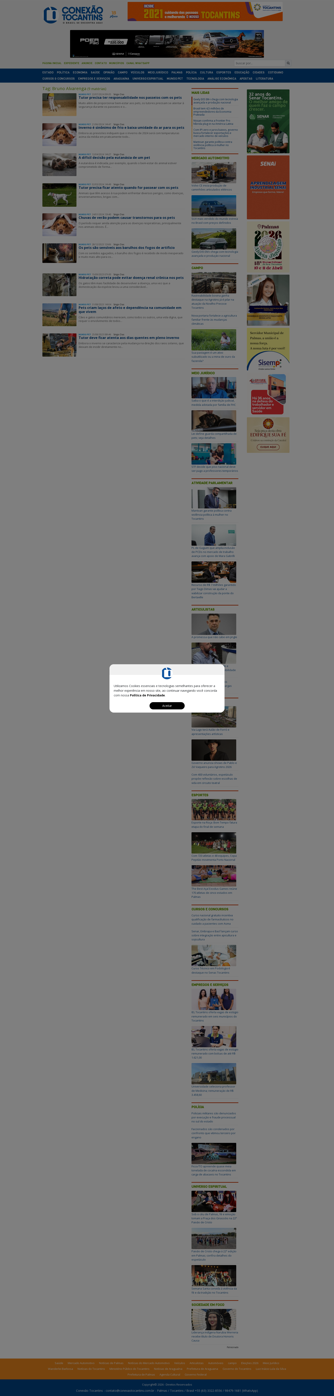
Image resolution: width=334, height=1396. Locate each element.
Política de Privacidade (147, 695)
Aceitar (167, 706)
